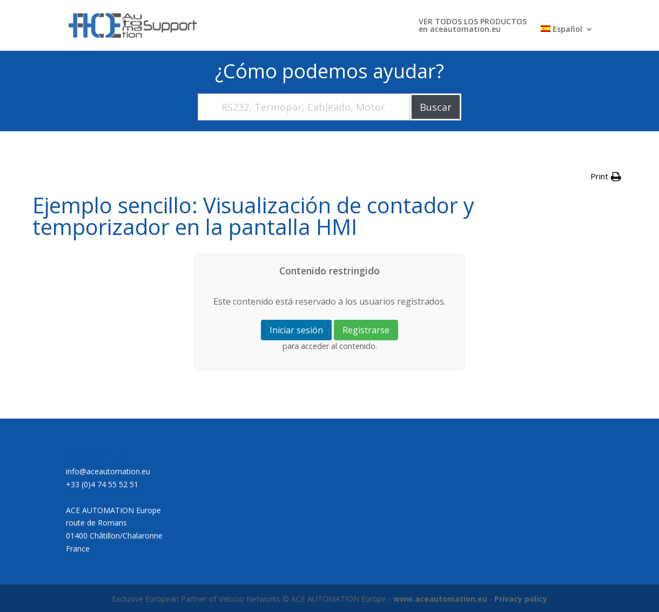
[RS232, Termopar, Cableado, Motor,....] (304, 106)
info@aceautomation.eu (108, 471)
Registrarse (365, 330)
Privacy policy (520, 599)
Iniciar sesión (296, 330)
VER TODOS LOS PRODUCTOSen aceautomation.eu (473, 26)
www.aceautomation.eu (440, 599)
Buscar (436, 106)
